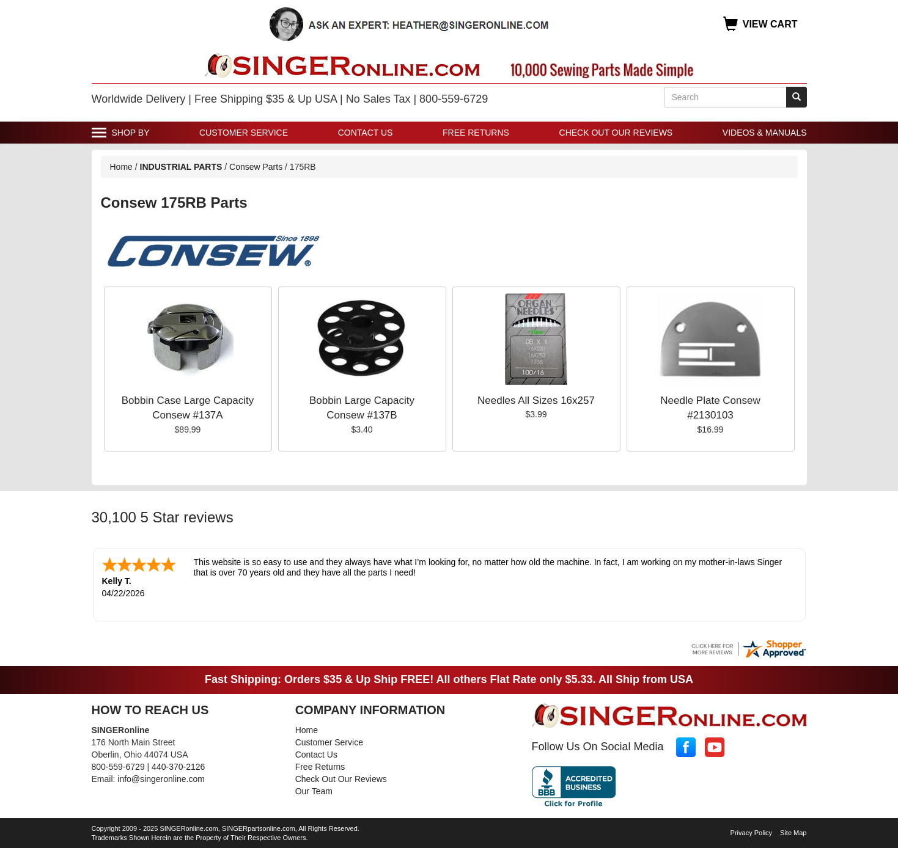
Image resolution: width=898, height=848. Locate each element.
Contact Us (365, 132)
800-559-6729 (118, 765)
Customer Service (243, 132)
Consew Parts (255, 167)
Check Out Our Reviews (616, 132)
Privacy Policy (751, 831)
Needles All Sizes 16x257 (536, 400)
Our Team (314, 790)
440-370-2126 (178, 765)
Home (121, 167)
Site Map (793, 831)
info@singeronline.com (161, 778)
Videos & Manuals (765, 132)
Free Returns (476, 132)
